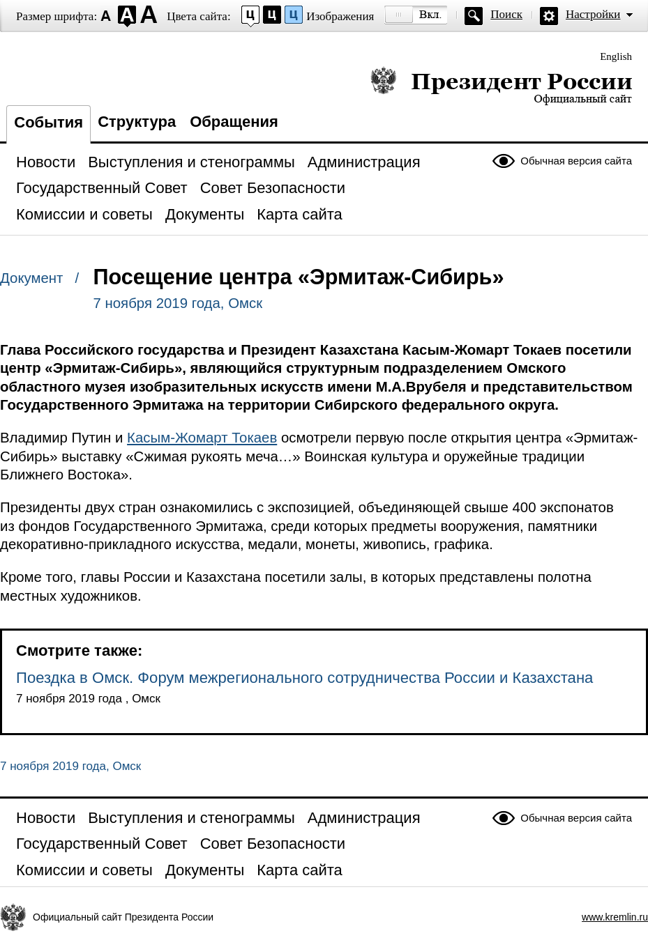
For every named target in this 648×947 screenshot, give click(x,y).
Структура (137, 121)
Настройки (593, 14)
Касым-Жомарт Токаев (202, 437)
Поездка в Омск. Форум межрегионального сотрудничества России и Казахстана (304, 677)
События (48, 122)
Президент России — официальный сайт (501, 85)
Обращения (234, 121)
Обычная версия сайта (576, 161)
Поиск (506, 14)
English (616, 56)
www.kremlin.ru (615, 917)
